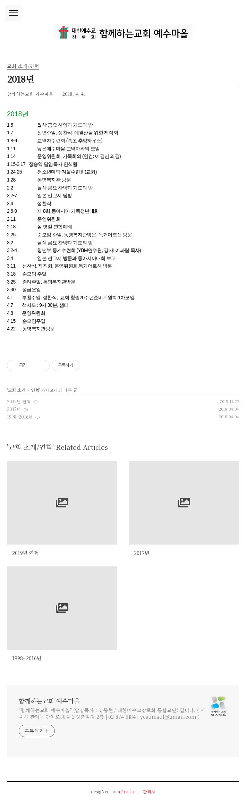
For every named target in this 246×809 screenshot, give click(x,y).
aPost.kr (126, 791)
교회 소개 (17, 390)
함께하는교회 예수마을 (49, 701)
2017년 (14, 409)
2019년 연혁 (19, 401)
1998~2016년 (20, 417)
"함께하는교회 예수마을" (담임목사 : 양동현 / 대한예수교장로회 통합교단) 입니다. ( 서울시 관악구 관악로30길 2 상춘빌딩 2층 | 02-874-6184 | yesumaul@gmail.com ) (112, 713)
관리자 (149, 791)
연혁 (35, 390)
